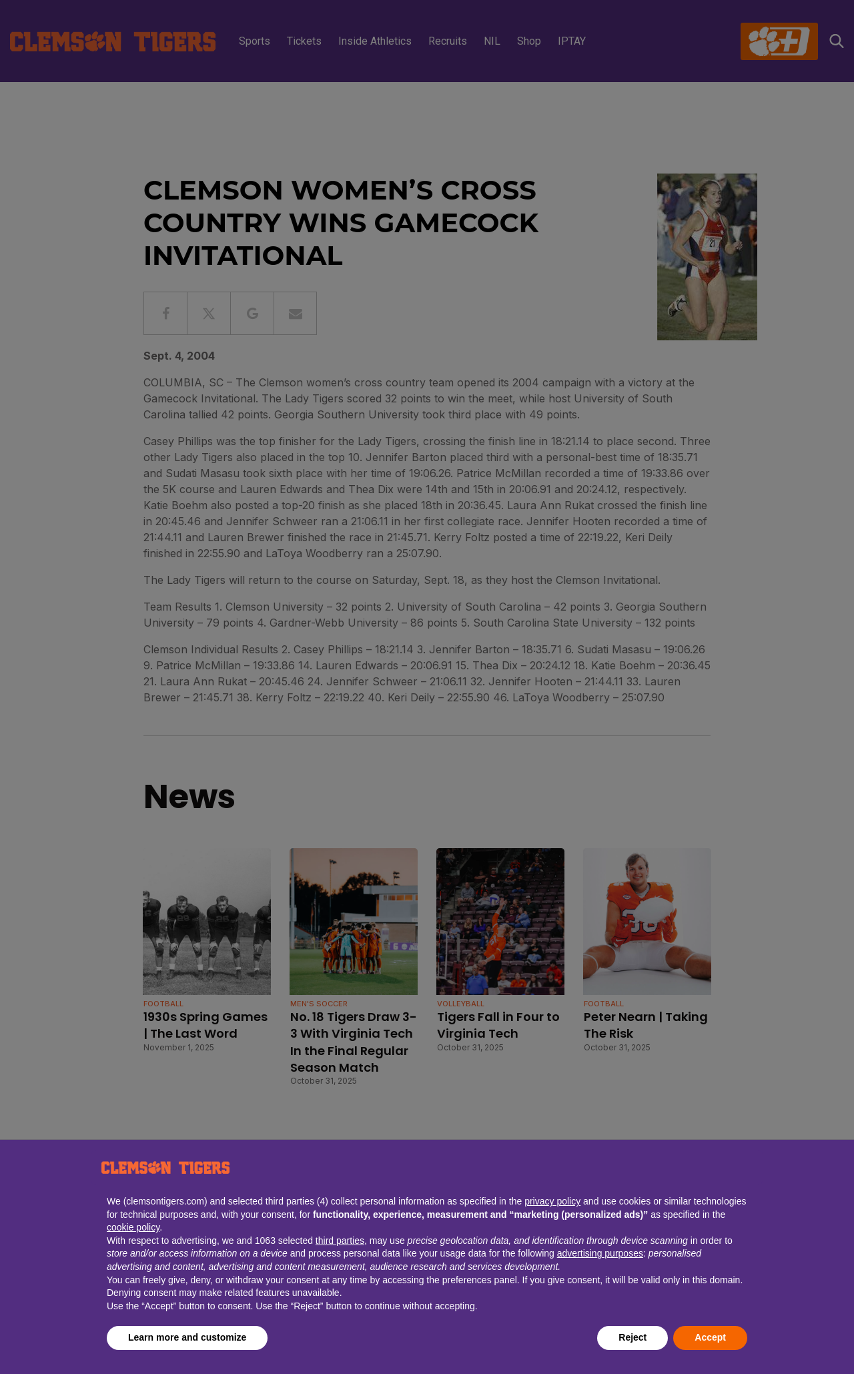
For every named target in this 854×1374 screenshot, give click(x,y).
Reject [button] (632, 1337)
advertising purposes (600, 1253)
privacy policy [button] (552, 1201)
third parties (340, 1240)
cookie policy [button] (133, 1227)
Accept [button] (710, 1337)
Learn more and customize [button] (187, 1337)
